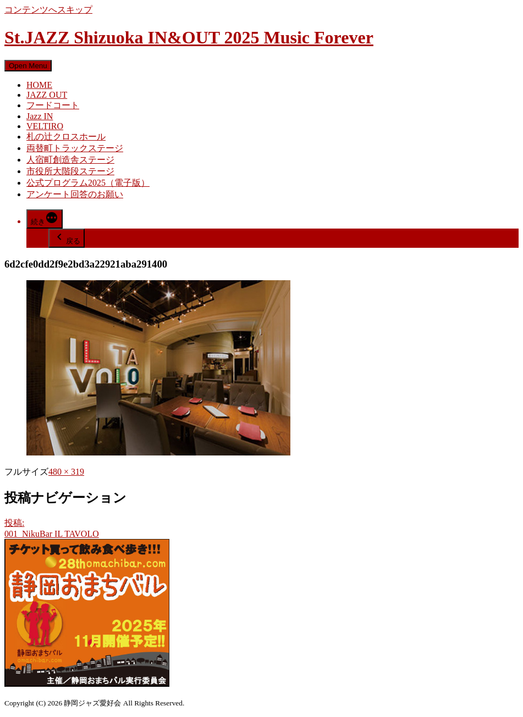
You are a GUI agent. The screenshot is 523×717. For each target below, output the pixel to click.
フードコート (52, 105)
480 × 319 (66, 471)
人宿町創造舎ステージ (70, 159)
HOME (39, 85)
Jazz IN (39, 116)
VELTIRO (44, 126)
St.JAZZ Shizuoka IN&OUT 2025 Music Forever (188, 37)
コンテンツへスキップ (48, 9)
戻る (66, 237)
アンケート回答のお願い (74, 194)
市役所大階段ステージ (70, 171)
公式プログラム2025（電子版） (88, 182)
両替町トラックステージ (74, 148)
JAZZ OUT (46, 94)
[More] (44, 219)
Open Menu (28, 66)
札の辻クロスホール (66, 136)
